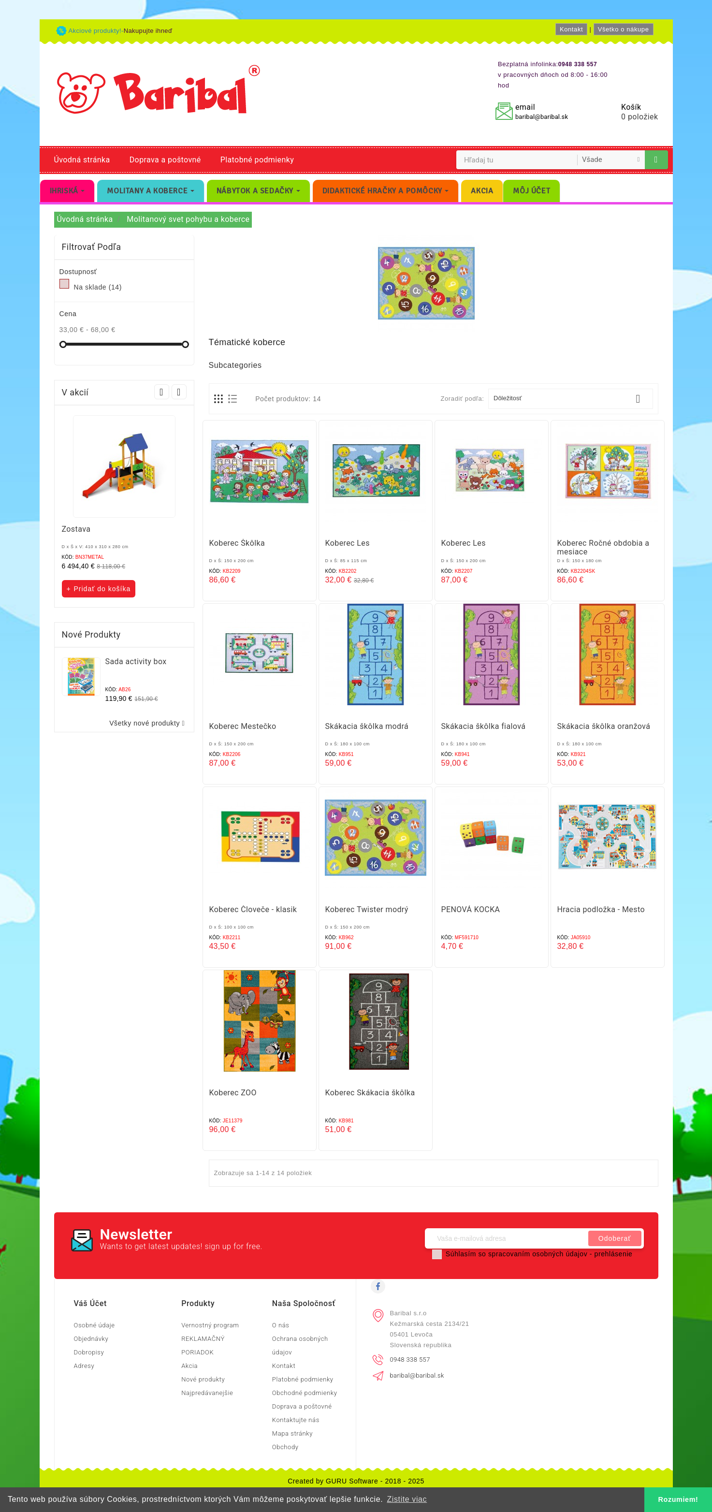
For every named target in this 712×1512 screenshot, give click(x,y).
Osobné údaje (94, 1325)
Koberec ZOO (233, 1092)
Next (179, 391)
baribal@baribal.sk (541, 116)
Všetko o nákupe (623, 29)
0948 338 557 (410, 1359)
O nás (281, 1325)
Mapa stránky (292, 1433)
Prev (161, 391)
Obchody (285, 1447)
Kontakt (571, 29)
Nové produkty (203, 1379)
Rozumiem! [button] (678, 1499)
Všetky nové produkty (149, 723)
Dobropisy (89, 1352)
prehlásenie (614, 1254)
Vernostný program (210, 1325)
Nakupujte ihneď (148, 30)
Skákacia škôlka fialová (483, 726)
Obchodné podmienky (304, 1392)
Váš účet (90, 1303)
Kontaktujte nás (296, 1420)
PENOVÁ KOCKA (470, 909)
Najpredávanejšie (207, 1392)
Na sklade (98, 287)
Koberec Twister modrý (366, 909)
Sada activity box (136, 661)
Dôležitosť (571, 399)
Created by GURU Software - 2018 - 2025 (356, 1481)
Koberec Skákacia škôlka (370, 1092)
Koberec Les (347, 543)
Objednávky (91, 1338)
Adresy (84, 1365)
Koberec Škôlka (237, 543)
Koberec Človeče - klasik (253, 909)
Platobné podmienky (257, 159)
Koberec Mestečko (242, 726)
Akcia (189, 1365)
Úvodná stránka (82, 159)
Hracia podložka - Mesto (601, 909)
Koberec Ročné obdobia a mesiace (603, 547)
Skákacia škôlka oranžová (604, 726)
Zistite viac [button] (407, 1499)
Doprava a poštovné (165, 159)
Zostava (76, 529)
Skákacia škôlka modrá (367, 726)
